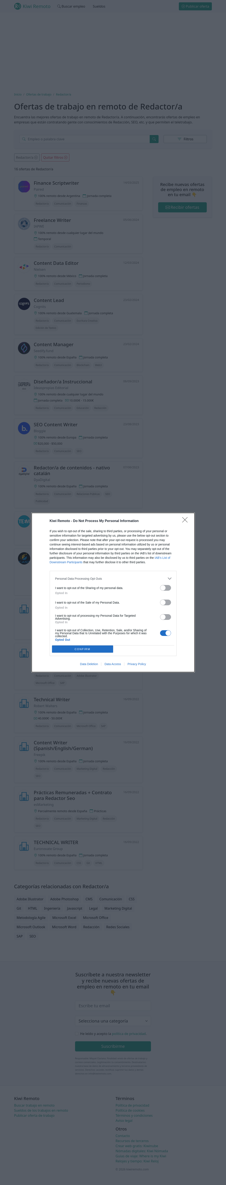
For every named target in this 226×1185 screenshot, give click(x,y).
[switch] (165, 588)
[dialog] (113, 592)
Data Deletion (89, 664)
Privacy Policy (136, 664)
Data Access (112, 664)
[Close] (186, 521)
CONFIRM (82, 649)
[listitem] (113, 578)
